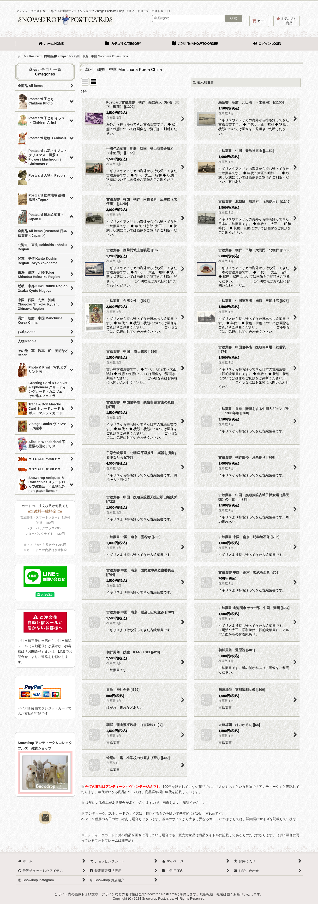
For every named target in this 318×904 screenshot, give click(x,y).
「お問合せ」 (34, 651)
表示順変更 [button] (203, 82)
